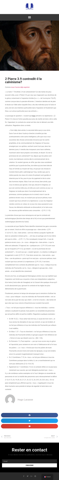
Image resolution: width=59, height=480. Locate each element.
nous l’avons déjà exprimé (20, 87)
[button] (29, 17)
